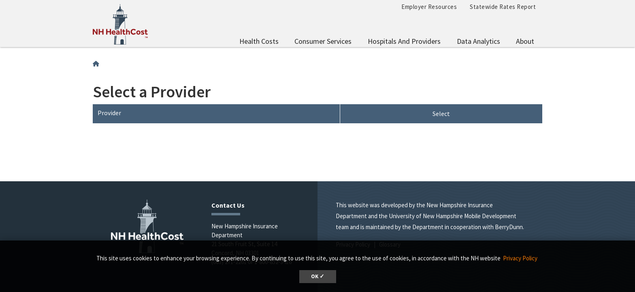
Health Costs (259, 41)
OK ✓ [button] (317, 276)
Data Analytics (478, 41)
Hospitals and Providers (404, 41)
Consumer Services (323, 41)
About (525, 41)
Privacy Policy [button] (520, 258)
